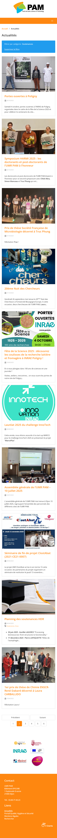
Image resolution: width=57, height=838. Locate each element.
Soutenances (10, 626)
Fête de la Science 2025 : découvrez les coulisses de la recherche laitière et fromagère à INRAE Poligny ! (27, 354)
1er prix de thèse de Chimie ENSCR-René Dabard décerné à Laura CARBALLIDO (27, 690)
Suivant (43, 717)
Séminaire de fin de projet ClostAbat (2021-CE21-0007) (28, 554)
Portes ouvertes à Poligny (21, 96)
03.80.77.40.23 (14, 800)
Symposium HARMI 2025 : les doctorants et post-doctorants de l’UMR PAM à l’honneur (26, 162)
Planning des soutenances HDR (24, 619)
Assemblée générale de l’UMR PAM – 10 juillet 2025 (28, 489)
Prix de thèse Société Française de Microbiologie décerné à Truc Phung (27, 229)
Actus (17, 626)
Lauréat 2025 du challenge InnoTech (27, 425)
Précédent (15, 717)
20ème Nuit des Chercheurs (22, 288)
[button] (52, 21)
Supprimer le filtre (11, 49)
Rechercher (9, 819)
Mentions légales (11, 816)
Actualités (8, 811)
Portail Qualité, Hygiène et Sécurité (18, 813)
